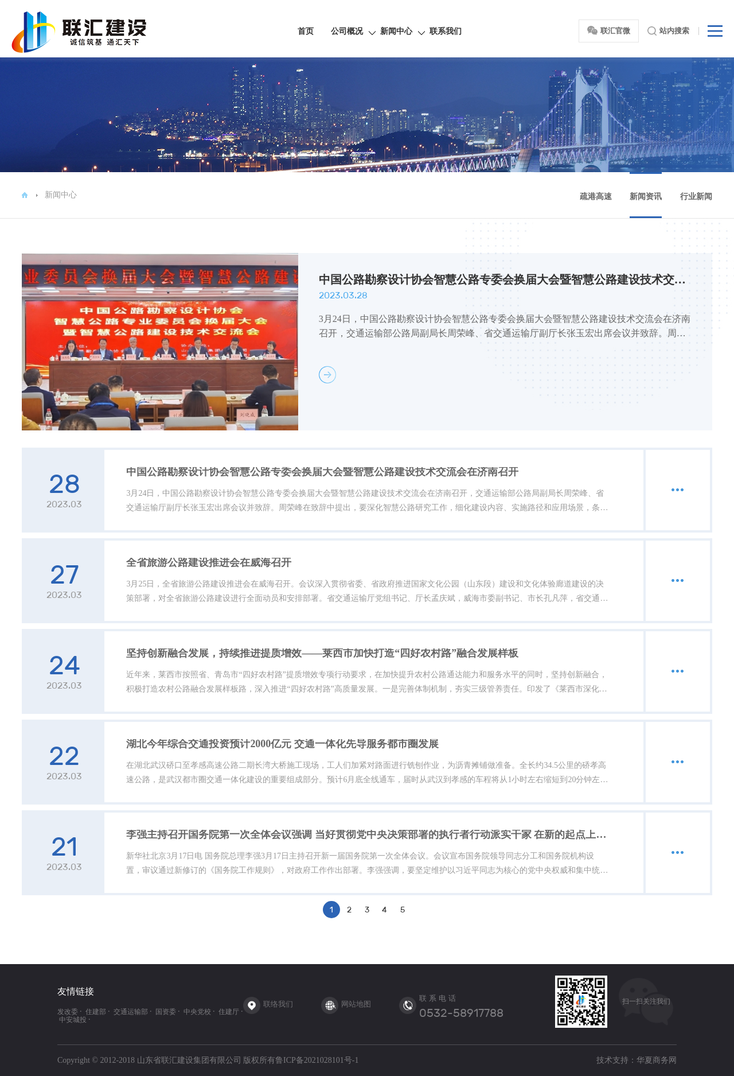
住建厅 (228, 1011)
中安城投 (73, 1019)
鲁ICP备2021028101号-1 (316, 1060)
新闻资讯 (646, 196)
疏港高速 (596, 196)
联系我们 (446, 31)
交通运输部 (131, 1011)
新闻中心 (396, 31)
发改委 (67, 1011)
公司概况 (347, 31)
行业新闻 (696, 196)
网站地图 (356, 1004)
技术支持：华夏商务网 (636, 1060)
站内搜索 (668, 31)
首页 (306, 31)
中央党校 (197, 1011)
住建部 (95, 1011)
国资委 (165, 1011)
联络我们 (278, 1004)
